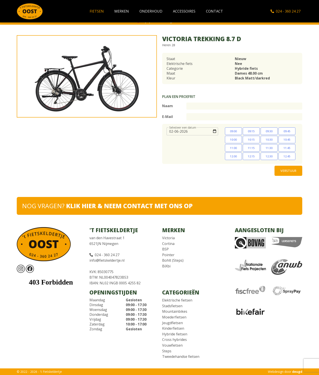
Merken (121, 11)
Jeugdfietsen (172, 322)
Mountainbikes (174, 311)
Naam (167, 105)
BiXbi (166, 266)
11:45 (287, 148)
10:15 (251, 140)
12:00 (233, 156)
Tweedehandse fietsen (180, 356)
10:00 (233, 140)
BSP (165, 249)
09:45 (287, 131)
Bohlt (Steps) (173, 260)
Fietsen (97, 11)
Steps (166, 351)
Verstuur (288, 171)
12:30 (269, 156)
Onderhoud (150, 11)
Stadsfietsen (172, 305)
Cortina (168, 243)
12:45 (287, 156)
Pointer (168, 254)
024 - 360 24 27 (285, 11)
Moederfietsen (174, 317)
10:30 (269, 140)
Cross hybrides (174, 339)
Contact (214, 11)
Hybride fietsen (174, 334)
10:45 (287, 140)
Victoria (168, 237)
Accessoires (184, 11)
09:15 (251, 131)
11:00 (233, 148)
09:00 (233, 131)
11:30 (269, 148)
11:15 (251, 148)
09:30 (269, 131)
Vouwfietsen (172, 345)
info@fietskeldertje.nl (106, 260)
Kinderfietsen (173, 328)
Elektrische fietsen (177, 300)
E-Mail (167, 116)
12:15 (251, 156)
